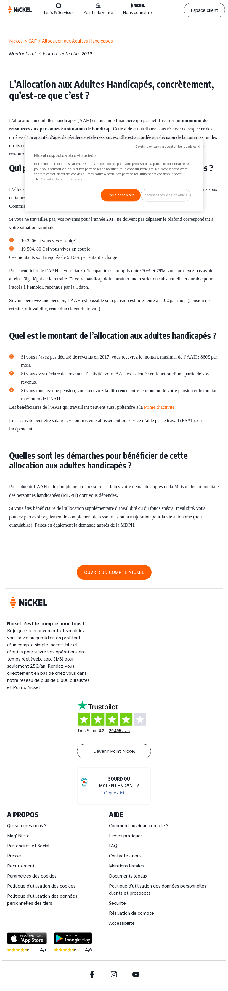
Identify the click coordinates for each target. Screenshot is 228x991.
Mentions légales (126, 865)
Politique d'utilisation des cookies (41, 886)
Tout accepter (121, 195)
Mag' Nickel (19, 835)
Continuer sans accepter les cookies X (167, 146)
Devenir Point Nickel (114, 751)
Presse (14, 855)
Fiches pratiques (126, 835)
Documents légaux (128, 875)
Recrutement (21, 865)
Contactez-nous (125, 855)
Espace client (204, 10)
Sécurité (117, 903)
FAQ (113, 845)
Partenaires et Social (28, 845)
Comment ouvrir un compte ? (138, 825)
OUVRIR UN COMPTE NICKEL (114, 572)
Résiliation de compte (131, 913)
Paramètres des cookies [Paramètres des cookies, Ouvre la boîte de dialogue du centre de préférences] (165, 195)
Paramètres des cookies (32, 875)
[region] (114, 175)
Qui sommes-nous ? (26, 825)
